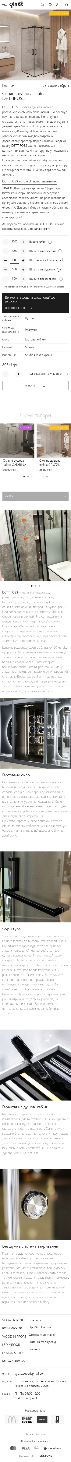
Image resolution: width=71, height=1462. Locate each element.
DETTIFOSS (10, 592)
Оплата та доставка (42, 1335)
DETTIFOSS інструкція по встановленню (29, 181)
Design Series (12, 1353)
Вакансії (34, 1349)
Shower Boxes (14, 1320)
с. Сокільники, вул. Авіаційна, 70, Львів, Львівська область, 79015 (41, 1384)
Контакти (35, 1320)
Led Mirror (11, 1345)
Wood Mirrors (14, 1337)
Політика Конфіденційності (35, 1441)
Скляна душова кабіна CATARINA (14, 463)
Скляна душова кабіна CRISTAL (49, 463)
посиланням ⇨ (40, 229)
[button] (28, 77)
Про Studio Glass (40, 1327)
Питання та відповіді (42, 1342)
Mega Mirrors (13, 1361)
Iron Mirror (12, 1328)
